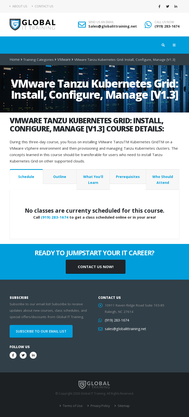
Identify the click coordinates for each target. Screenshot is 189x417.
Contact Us (42, 6)
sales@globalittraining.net (125, 329)
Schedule (26, 176)
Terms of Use (73, 406)
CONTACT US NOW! (95, 266)
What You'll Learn (93, 179)
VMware (63, 59)
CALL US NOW (164, 22)
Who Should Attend (162, 179)
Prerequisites (128, 176)
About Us (18, 6)
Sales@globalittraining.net (112, 26)
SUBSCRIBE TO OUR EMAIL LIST (41, 331)
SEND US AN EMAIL (101, 22)
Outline (59, 176)
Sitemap (122, 406)
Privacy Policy (99, 406)
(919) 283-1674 (167, 26)
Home (14, 59)
